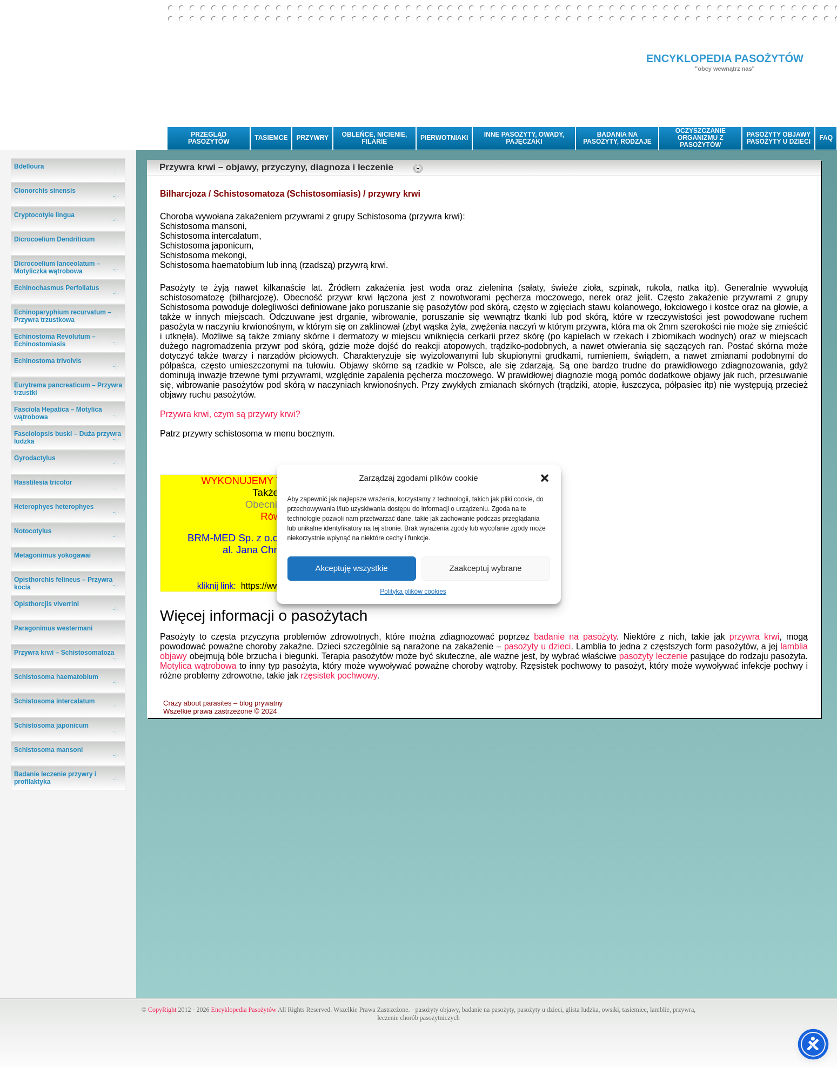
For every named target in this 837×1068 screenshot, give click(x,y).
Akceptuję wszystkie (351, 568)
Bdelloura (29, 166)
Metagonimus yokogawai (52, 555)
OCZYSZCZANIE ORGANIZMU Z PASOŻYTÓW (700, 138)
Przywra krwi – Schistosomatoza (64, 652)
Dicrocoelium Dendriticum (54, 239)
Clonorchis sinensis (45, 190)
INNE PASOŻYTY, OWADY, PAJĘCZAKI (524, 138)
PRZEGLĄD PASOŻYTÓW (208, 138)
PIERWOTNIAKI (444, 138)
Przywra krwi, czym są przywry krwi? (230, 414)
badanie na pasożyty (575, 636)
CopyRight (162, 1009)
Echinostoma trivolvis (48, 361)
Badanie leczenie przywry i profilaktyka (55, 777)
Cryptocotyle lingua (44, 215)
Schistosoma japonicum (51, 725)
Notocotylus (32, 531)
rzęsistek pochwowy (339, 675)
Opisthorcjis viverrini (46, 604)
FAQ (826, 138)
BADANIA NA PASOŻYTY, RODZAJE (617, 138)
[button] (544, 478)
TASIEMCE (271, 138)
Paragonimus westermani (53, 628)
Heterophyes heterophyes (53, 507)
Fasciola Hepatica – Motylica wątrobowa (58, 413)
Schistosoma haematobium (56, 677)
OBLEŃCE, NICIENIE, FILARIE (374, 138)
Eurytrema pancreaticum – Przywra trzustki (68, 389)
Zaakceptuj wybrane (485, 568)
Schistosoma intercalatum (54, 701)
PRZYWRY (312, 138)
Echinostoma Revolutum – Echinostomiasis (55, 340)
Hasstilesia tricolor (43, 482)
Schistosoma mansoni (48, 750)
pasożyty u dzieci (537, 646)
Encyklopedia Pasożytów (244, 1009)
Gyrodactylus (35, 458)
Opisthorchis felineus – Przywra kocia (63, 583)
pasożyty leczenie (653, 656)
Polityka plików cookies (413, 591)
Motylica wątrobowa (198, 665)
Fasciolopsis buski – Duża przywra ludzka (67, 437)
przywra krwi (754, 636)
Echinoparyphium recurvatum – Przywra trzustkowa (62, 316)
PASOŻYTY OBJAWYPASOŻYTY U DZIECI (778, 138)
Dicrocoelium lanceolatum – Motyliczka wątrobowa (57, 267)
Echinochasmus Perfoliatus (56, 288)
